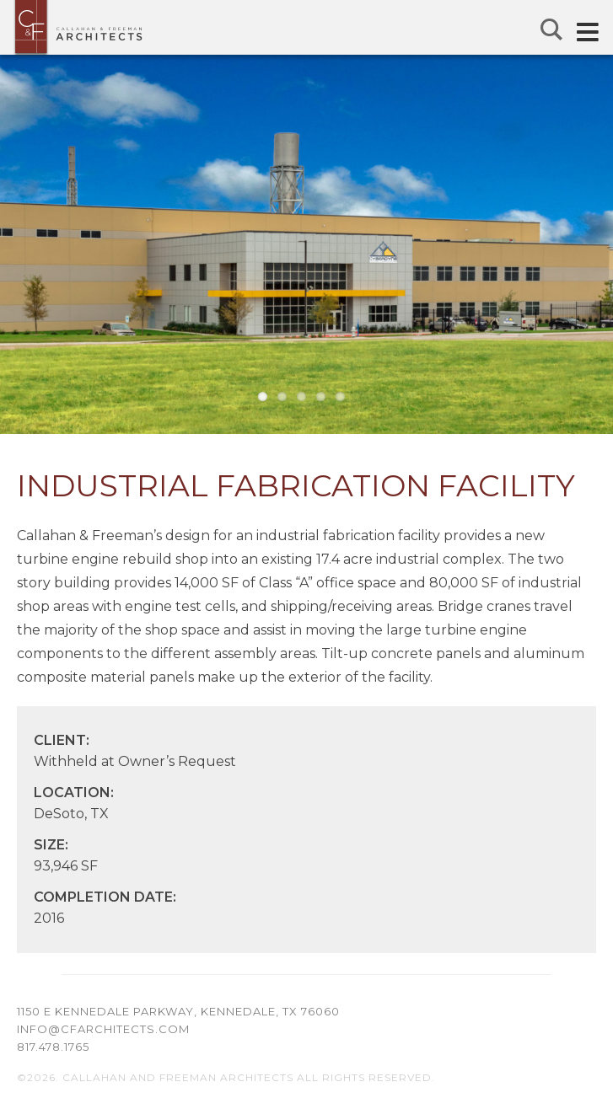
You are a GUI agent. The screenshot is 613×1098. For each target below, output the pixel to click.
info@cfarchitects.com (103, 1029)
